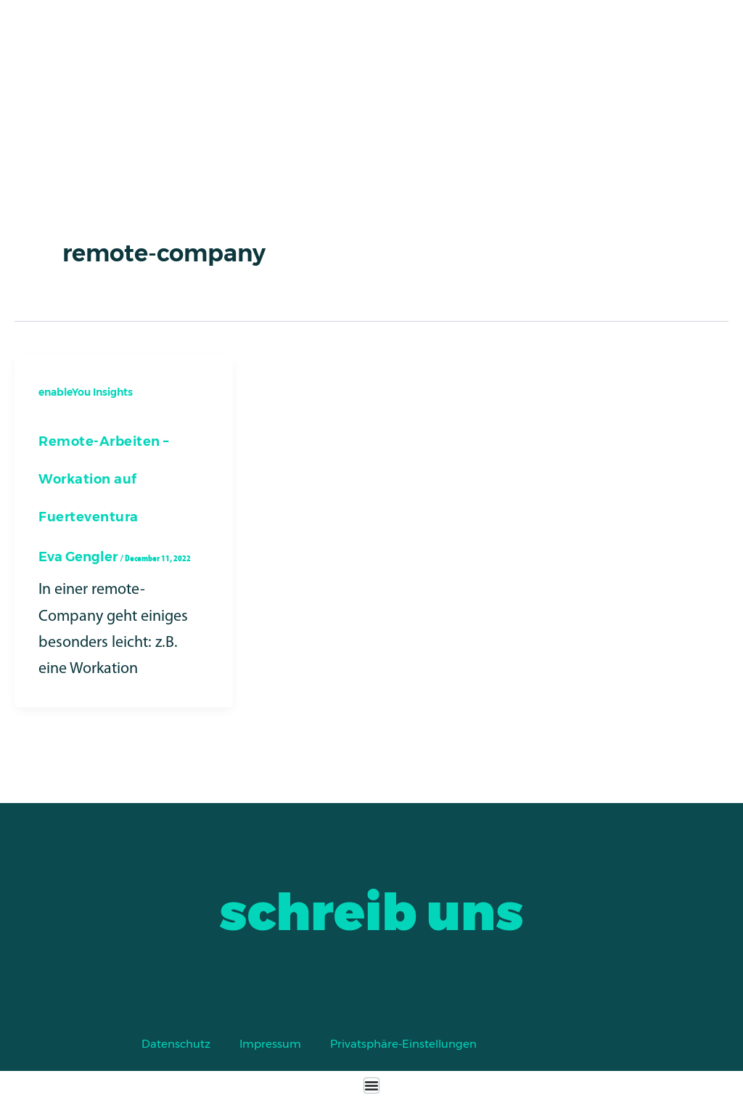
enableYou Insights (85, 392)
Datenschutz (175, 1044)
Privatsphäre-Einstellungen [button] (403, 1044)
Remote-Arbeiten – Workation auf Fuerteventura (103, 479)
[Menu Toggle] (371, 1085)
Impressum (270, 1044)
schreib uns (371, 912)
